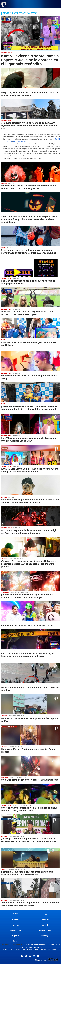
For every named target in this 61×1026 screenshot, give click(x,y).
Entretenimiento (45, 930)
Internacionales (16, 930)
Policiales (15, 914)
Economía (16, 920)
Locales (16, 925)
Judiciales (45, 920)
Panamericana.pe (19, 141)
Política (45, 914)
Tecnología (45, 936)
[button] (53, 5)
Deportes (15, 936)
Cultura (15, 941)
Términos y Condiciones (34, 947)
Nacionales (45, 925)
